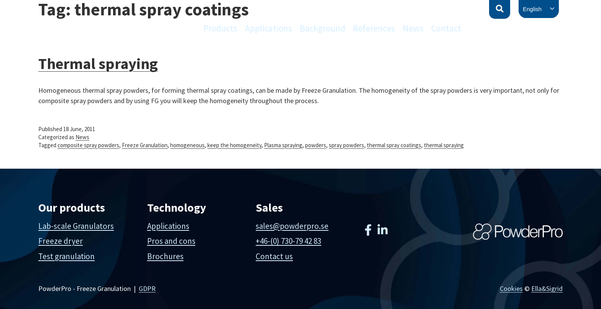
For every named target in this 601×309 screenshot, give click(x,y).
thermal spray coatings (394, 145)
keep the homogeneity (234, 145)
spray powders (346, 145)
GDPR (147, 288)
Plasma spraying (283, 145)
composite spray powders (88, 145)
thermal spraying (444, 145)
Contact (446, 28)
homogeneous (187, 145)
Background (322, 28)
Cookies (511, 288)
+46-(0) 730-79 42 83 (288, 241)
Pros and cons (171, 241)
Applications (268, 28)
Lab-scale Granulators (76, 226)
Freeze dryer (60, 241)
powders (315, 145)
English (532, 9)
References (374, 28)
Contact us (274, 256)
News (413, 28)
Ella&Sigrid (547, 288)
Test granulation (66, 256)
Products (220, 28)
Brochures (165, 256)
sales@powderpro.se (292, 226)
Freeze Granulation (144, 145)
